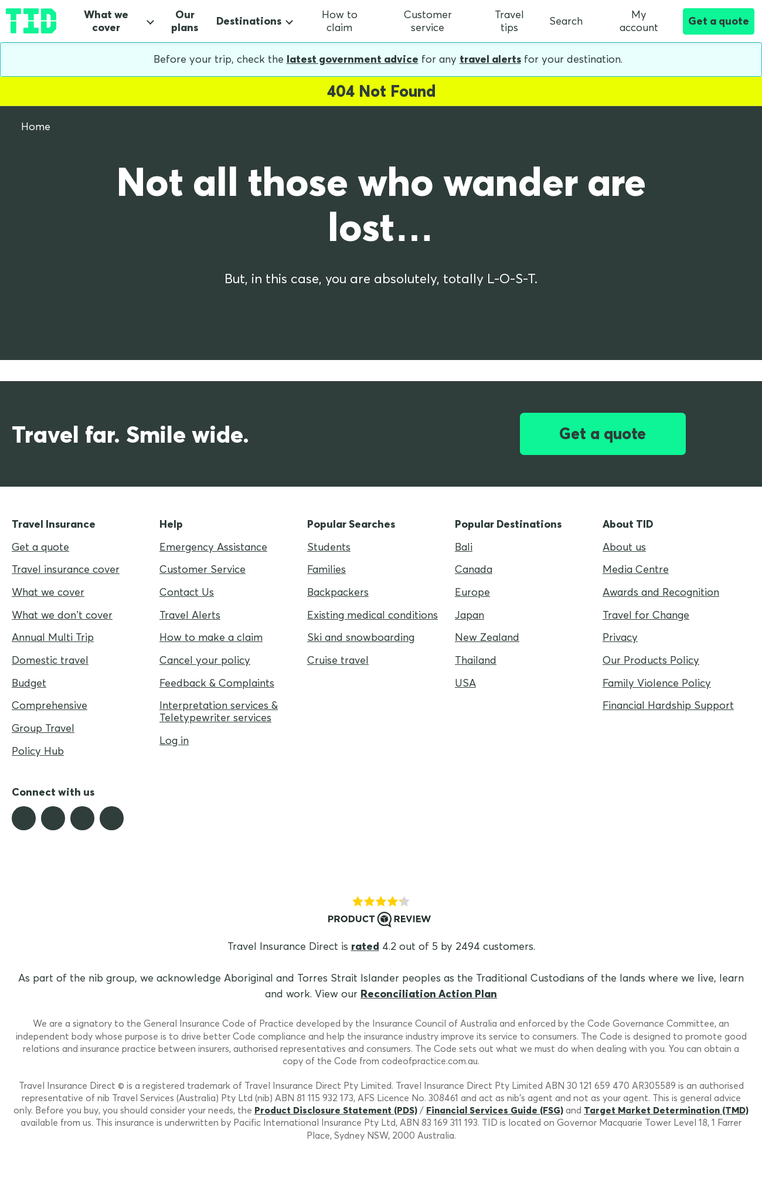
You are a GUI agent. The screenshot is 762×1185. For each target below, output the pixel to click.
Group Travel (43, 728)
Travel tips (509, 21)
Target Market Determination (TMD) (666, 1110)
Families (326, 569)
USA (465, 683)
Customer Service (202, 569)
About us (624, 547)
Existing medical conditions (372, 615)
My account (628, 21)
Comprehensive (49, 705)
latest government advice (353, 59)
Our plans (184, 21)
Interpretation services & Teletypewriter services (218, 711)
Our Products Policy (651, 660)
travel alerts (490, 59)
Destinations (248, 21)
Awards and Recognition (661, 592)
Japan (469, 615)
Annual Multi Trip (53, 637)
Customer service (428, 21)
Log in (174, 740)
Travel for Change (646, 615)
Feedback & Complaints (216, 683)
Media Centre (636, 569)
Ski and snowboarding (360, 637)
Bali (463, 547)
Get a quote (718, 21)
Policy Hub (38, 751)
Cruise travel (338, 660)
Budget (29, 683)
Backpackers (338, 592)
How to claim (340, 21)
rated (365, 946)
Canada (473, 569)
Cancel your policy (204, 660)
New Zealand (487, 637)
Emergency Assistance (213, 547)
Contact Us (186, 592)
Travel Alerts (189, 615)
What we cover (106, 21)
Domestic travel (50, 660)
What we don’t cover (62, 615)
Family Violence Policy (657, 683)
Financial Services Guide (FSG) (494, 1110)
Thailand (475, 660)
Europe (472, 592)
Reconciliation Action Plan (428, 993)
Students (329, 547)
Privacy (620, 637)
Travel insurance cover (66, 569)
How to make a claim (211, 637)
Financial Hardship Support (668, 705)
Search (566, 21)
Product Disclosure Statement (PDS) (335, 1110)
